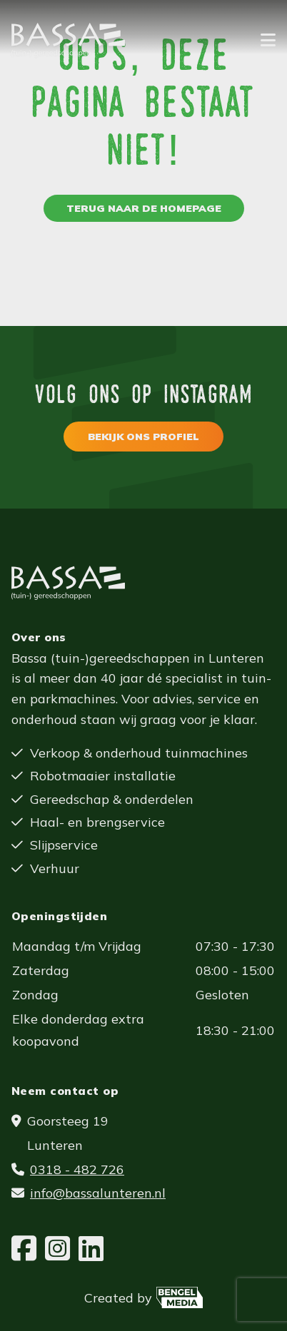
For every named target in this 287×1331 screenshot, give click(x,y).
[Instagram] (57, 1249)
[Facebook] (23, 1249)
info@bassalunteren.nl (98, 1193)
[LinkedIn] (91, 1249)
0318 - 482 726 (77, 1169)
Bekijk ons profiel (143, 436)
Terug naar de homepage (143, 208)
